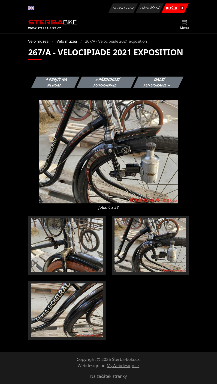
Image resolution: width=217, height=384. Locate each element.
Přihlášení (149, 8)
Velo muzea (38, 41)
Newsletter (123, 8)
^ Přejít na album (57, 82)
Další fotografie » (157, 82)
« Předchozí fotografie (106, 82)
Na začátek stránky (108, 376)
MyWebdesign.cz (123, 365)
